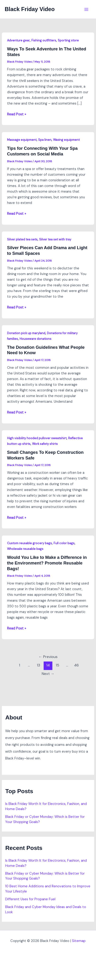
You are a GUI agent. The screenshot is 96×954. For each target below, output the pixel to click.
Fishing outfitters (43, 40)
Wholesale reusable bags (25, 549)
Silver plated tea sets (22, 239)
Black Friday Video (30, 9)
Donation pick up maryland (26, 333)
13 (38, 665)
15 (57, 665)
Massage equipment (22, 140)
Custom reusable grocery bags (29, 543)
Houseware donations (35, 339)
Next (48, 673)
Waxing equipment (66, 140)
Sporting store (68, 40)
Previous (48, 656)
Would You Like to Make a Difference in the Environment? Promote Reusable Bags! (47, 563)
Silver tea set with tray (55, 239)
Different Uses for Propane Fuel (30, 899)
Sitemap (79, 941)
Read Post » (16, 114)
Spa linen (44, 140)
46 (76, 665)
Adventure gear (18, 40)
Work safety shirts (45, 444)
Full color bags (64, 543)
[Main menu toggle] (86, 9)
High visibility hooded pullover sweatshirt (37, 438)
